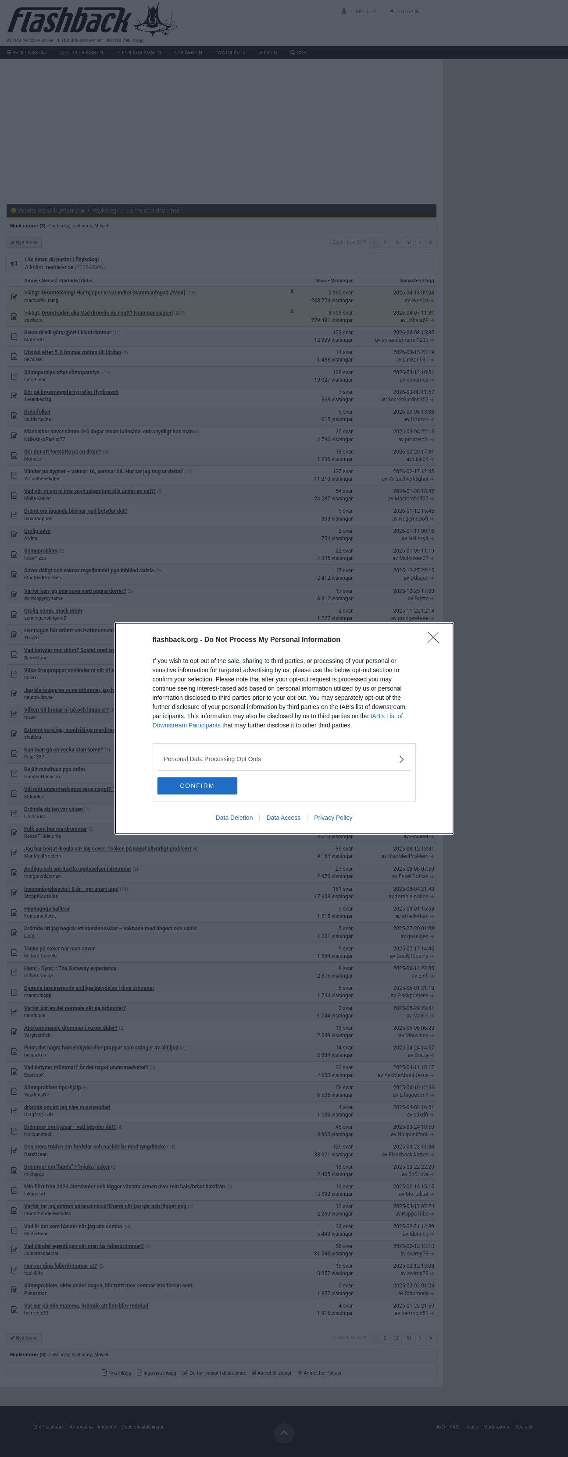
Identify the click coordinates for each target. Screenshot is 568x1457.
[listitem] (284, 759)
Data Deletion (234, 818)
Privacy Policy (333, 818)
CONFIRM (199, 786)
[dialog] (284, 728)
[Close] (436, 640)
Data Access (283, 818)
